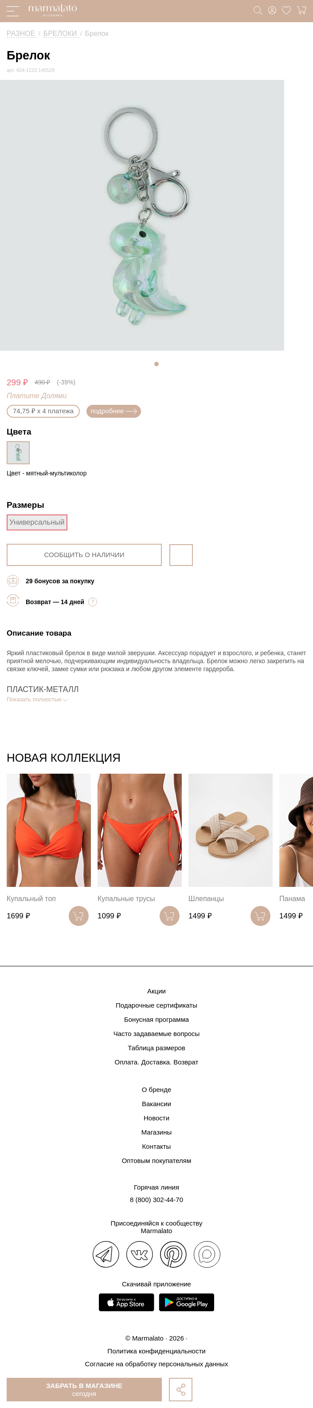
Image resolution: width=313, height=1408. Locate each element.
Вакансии (156, 1103)
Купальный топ (31, 898)
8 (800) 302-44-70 (156, 1199)
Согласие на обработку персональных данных (156, 1364)
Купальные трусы (126, 898)
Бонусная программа (156, 1019)
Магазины (156, 1132)
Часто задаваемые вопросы (156, 1033)
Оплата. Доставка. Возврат (157, 1062)
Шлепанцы (206, 898)
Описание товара (39, 633)
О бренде (157, 1089)
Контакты (156, 1146)
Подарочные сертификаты (156, 1005)
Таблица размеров (156, 1048)
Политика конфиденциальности (156, 1351)
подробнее (113, 411)
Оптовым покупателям (157, 1160)
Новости (156, 1118)
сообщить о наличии (84, 554)
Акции (156, 991)
